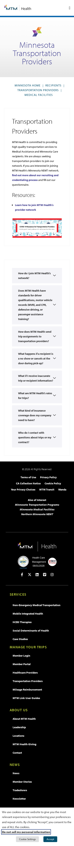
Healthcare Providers (25, 672)
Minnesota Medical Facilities (37, 509)
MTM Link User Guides (26, 698)
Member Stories (22, 781)
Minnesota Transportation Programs (37, 504)
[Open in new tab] (22, 574)
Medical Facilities (38, 95)
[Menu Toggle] (69, 8)
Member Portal (22, 664)
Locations (18, 735)
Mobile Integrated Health (28, 613)
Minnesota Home (27, 85)
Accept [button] (50, 839)
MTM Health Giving (24, 744)
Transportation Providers (38, 90)
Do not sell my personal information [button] (26, 832)
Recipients (53, 85)
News (16, 773)
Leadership (19, 727)
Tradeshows (20, 790)
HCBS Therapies (22, 622)
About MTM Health (24, 719)
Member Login (21, 655)
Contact (17, 752)
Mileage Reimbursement (27, 689)
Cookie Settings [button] (27, 839)
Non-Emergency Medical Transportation (36, 605)
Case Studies (20, 639)
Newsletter (19, 798)
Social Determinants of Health (31, 630)
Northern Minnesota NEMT (37, 514)
